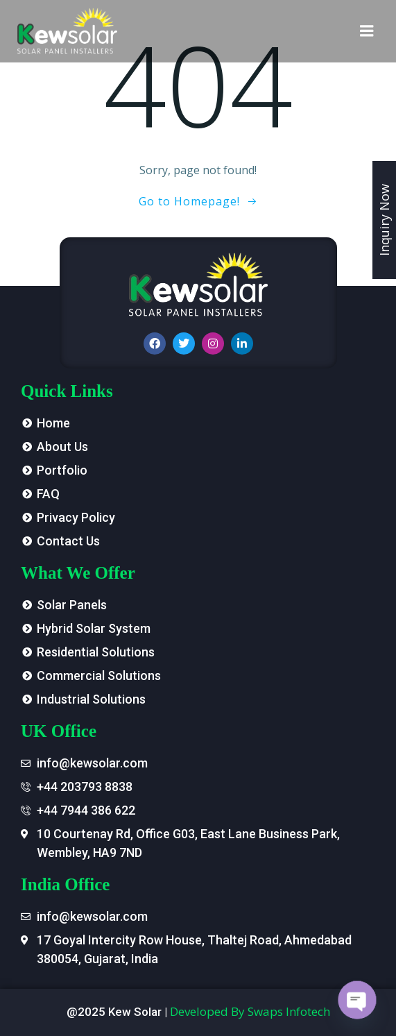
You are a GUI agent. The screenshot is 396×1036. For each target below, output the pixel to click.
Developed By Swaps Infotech (250, 1011)
